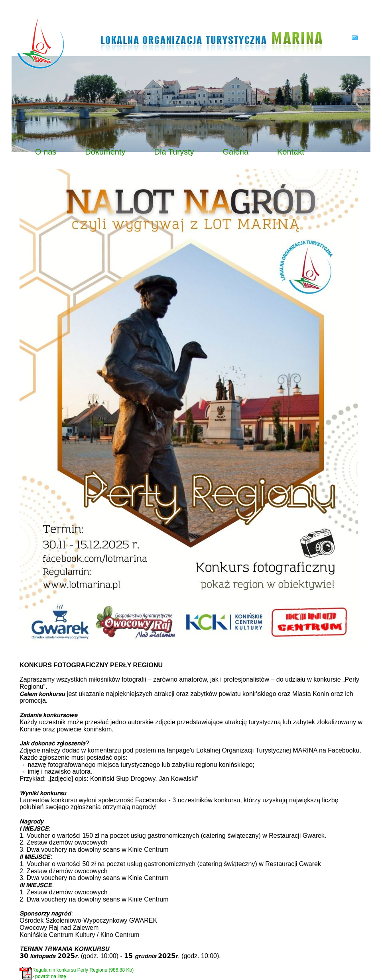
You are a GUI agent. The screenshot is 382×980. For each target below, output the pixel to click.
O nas (45, 151)
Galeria (235, 151)
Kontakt (290, 151)
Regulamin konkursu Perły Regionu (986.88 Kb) (83, 970)
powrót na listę (50, 976)
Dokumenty (105, 151)
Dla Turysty (174, 151)
